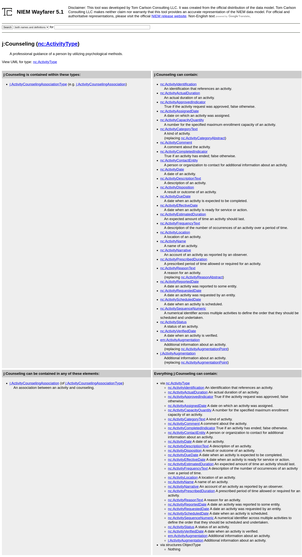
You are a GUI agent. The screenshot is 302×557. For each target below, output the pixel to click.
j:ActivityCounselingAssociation (101, 84)
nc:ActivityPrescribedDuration (183, 259)
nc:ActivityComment (176, 142)
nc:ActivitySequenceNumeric (183, 308)
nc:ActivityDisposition (177, 187)
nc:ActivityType (58, 44)
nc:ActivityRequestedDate (180, 291)
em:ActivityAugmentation (180, 340)
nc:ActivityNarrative (175, 250)
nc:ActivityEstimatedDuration (183, 214)
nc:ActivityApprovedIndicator (183, 102)
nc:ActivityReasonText (177, 268)
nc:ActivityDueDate (175, 196)
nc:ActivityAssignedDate (179, 111)
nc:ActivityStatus (173, 322)
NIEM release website (168, 16)
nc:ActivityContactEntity (179, 160)
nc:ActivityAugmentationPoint (204, 349)
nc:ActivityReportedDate (179, 282)
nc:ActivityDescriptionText (180, 178)
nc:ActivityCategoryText (179, 129)
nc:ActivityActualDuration (180, 93)
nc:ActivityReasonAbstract (202, 277)
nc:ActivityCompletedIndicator (184, 151)
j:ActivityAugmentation (178, 353)
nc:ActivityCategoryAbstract (203, 138)
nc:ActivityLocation (175, 232)
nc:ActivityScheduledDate (180, 299)
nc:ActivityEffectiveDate (179, 205)
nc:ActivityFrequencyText (180, 223)
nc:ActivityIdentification (178, 84)
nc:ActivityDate (172, 169)
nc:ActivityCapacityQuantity (182, 120)
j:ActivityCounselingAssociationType (38, 84)
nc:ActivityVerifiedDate (178, 331)
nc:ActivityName (173, 241)
